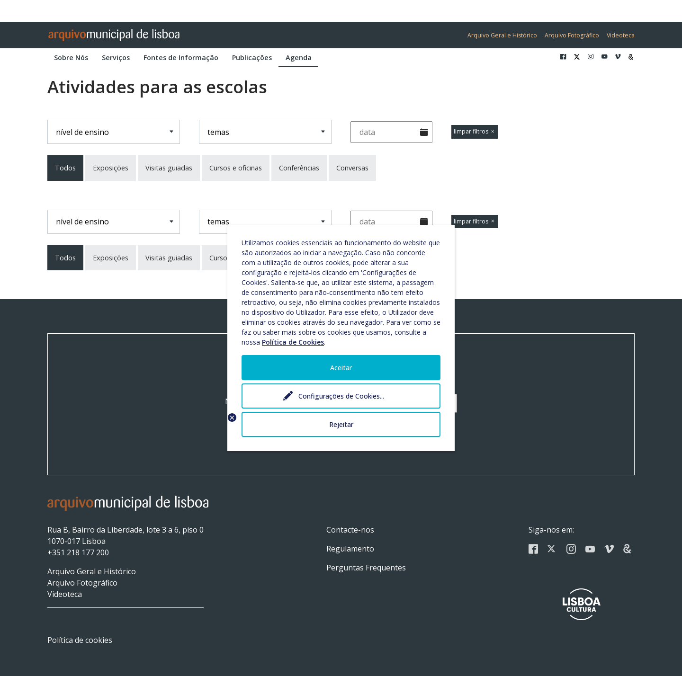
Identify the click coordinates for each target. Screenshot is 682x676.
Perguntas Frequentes (366, 567)
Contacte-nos (350, 530)
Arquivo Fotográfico (572, 35)
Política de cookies (79, 640)
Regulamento (350, 548)
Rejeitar (341, 424)
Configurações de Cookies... (341, 395)
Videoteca (621, 35)
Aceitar (341, 367)
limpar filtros (474, 131)
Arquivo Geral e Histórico (502, 35)
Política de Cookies (293, 342)
